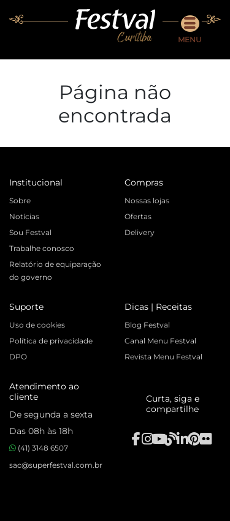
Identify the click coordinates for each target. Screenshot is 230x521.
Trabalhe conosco (41, 248)
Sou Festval (30, 232)
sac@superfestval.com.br (55, 465)
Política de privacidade (51, 340)
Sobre (20, 200)
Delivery (140, 232)
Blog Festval (147, 324)
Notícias (24, 216)
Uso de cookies (37, 324)
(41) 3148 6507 (38, 447)
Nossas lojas (147, 200)
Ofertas (138, 216)
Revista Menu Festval (163, 356)
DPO (18, 356)
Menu (190, 29)
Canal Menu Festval (160, 340)
